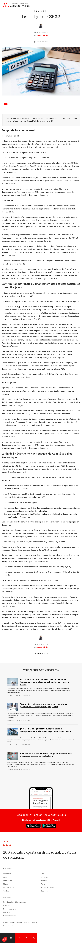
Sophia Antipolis (47, 887)
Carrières (6, 912)
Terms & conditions (10, 926)
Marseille (44, 877)
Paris (43, 884)
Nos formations (9, 909)
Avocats (6, 906)
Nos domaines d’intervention (14, 902)
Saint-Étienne (8, 887)
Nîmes (5, 884)
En (11, 938)
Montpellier (7, 881)
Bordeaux (7, 874)
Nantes (44, 881)
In (26, 938)
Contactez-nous (9, 916)
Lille (42, 874)
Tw (33, 938)
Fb (19, 938)
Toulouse (44, 891)
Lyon (5, 877)
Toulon (6, 891)
